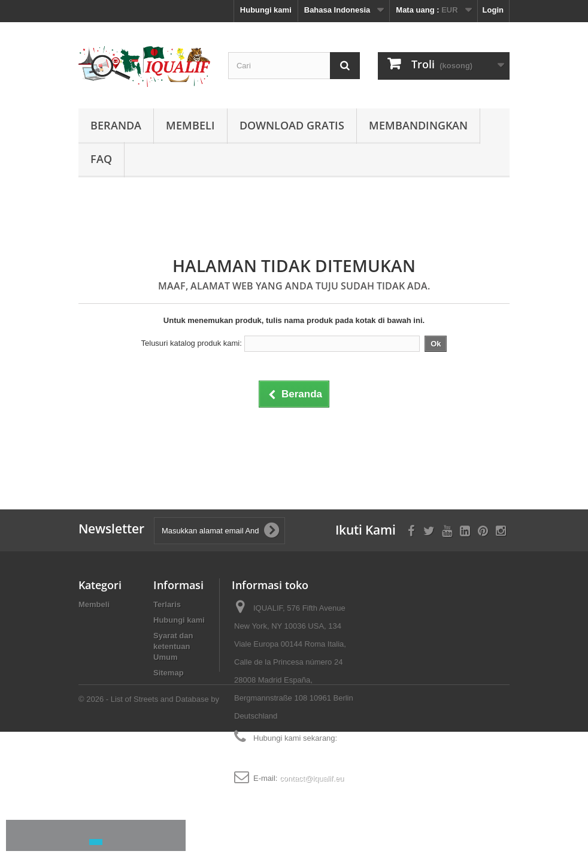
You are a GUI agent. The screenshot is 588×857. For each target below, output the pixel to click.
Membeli (190, 125)
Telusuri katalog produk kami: (191, 343)
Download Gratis (292, 125)
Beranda (115, 125)
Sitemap (168, 672)
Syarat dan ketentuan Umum (173, 646)
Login (493, 9)
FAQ (101, 159)
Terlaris (167, 604)
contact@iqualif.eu (312, 778)
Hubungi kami (266, 9)
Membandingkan (418, 125)
